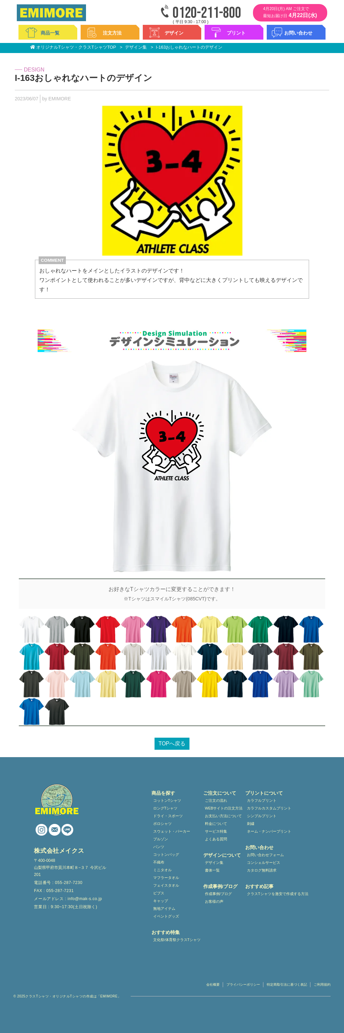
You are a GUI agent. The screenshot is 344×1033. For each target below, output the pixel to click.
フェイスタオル (166, 885)
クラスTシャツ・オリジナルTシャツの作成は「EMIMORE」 (73, 996)
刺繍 (250, 824)
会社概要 (213, 984)
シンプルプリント (261, 816)
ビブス (158, 893)
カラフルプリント (261, 800)
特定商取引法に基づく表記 (287, 984)
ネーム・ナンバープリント (269, 831)
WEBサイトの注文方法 (224, 808)
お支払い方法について (223, 816)
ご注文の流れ (216, 800)
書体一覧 (212, 870)
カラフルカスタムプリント (269, 808)
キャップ (160, 901)
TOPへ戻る (172, 743)
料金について (216, 824)
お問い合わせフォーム (265, 855)
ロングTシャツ (165, 808)
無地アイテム (164, 908)
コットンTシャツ (167, 800)
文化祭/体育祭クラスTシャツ (177, 940)
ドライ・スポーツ (168, 816)
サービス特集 (216, 831)
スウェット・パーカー (171, 831)
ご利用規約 (322, 984)
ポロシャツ (162, 824)
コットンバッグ (166, 854)
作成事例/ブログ (218, 894)
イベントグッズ (166, 916)
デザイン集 (214, 862)
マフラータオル (166, 878)
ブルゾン (160, 839)
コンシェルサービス (263, 862)
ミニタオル (162, 870)
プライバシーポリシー (243, 984)
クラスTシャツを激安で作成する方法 (277, 894)
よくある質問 (216, 839)
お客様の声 (214, 901)
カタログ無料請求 (261, 870)
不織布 (158, 862)
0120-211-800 (207, 13)
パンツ (158, 847)
